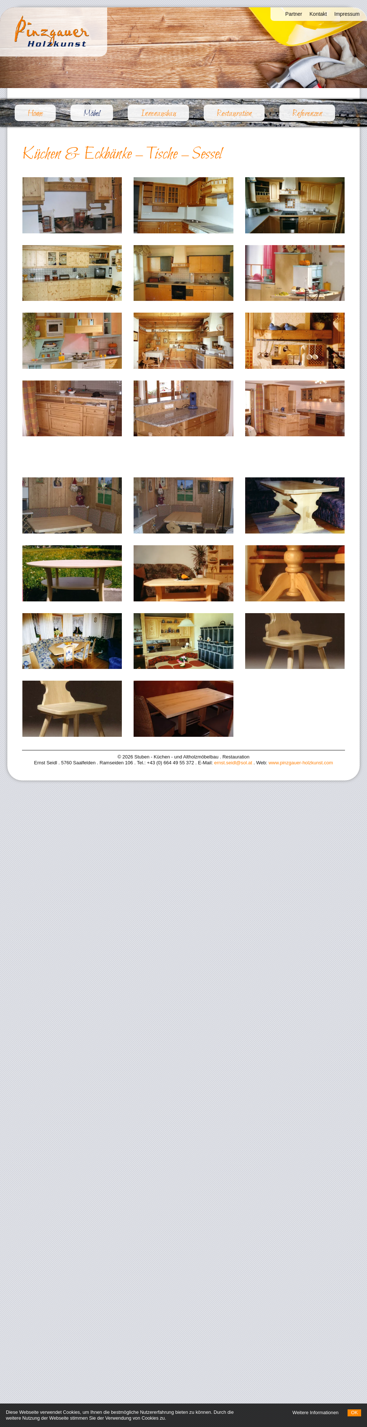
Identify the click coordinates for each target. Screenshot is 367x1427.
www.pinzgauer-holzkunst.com (301, 762)
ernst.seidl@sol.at (233, 762)
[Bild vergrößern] (72, 205)
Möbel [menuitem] (98, 114)
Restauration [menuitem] (234, 114)
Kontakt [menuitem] (318, 14)
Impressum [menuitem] (347, 14)
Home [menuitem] (35, 114)
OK (354, 1412)
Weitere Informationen (315, 1412)
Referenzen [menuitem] (307, 114)
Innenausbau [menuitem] (158, 114)
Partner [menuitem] (293, 14)
